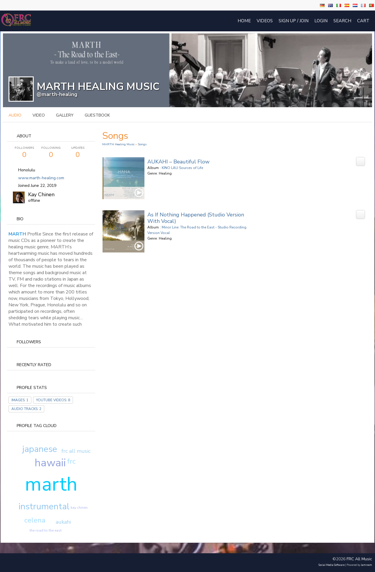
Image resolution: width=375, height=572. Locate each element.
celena (34, 520)
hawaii (50, 463)
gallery (65, 115)
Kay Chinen (41, 194)
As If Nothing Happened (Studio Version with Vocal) (195, 218)
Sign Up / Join (293, 21)
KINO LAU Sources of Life (182, 167)
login (321, 21)
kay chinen (79, 507)
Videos (265, 21)
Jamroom (366, 565)
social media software (331, 565)
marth (51, 484)
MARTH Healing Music (118, 144)
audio (14, 115)
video (39, 115)
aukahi (63, 521)
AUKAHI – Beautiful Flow (178, 161)
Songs (142, 144)
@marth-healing (57, 94)
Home (244, 21)
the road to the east (46, 530)
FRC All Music (359, 559)
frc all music (76, 451)
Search (342, 21)
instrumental (43, 507)
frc (71, 461)
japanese (39, 449)
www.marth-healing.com (41, 178)
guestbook (97, 115)
